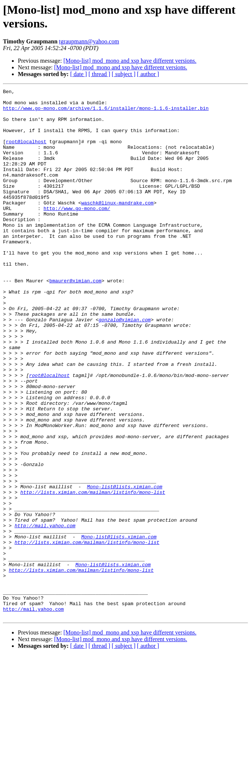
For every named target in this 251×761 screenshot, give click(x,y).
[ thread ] (99, 74)
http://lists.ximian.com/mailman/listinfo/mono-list (92, 573)
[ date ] (78, 74)
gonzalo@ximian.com (124, 366)
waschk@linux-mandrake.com (117, 226)
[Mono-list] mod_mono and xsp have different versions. (129, 61)
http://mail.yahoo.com (44, 613)
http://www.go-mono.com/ (76, 232)
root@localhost (26, 152)
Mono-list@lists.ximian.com (124, 566)
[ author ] (148, 74)
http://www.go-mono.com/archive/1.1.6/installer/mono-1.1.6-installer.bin (106, 112)
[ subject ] (124, 74)
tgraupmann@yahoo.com (89, 41)
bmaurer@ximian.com (75, 319)
